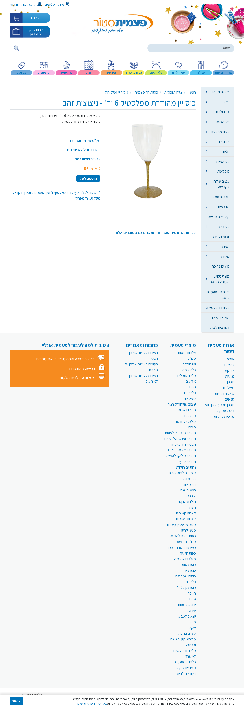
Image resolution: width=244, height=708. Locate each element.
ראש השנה (188, 490)
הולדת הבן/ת (187, 501)
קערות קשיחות (186, 513)
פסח (192, 599)
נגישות (229, 376)
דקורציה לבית (219, 327)
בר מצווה (189, 478)
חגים (226, 151)
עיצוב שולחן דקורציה (221, 184)
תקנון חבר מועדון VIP (219, 404)
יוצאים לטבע (220, 236)
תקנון (230, 382)
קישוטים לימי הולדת (182, 473)
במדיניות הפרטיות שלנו (92, 703)
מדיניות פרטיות (224, 416)
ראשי (192, 92)
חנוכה (192, 593)
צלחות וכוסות (220, 92)
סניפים (229, 399)
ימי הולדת (222, 111)
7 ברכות (190, 495)
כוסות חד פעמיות (146, 92)
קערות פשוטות (186, 518)
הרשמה (33, 4)
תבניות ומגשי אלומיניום (180, 438)
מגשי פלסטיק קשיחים (181, 524)
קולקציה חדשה (218, 216)
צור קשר (228, 370)
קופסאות (223, 171)
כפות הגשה (188, 553)
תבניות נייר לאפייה (183, 444)
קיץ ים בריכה (220, 266)
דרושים (229, 364)
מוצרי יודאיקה (220, 317)
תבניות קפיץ (187, 461)
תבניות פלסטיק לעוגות (180, 432)
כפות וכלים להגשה (183, 536)
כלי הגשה (222, 121)
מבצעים (223, 206)
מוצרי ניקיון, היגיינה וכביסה (219, 279)
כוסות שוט (189, 564)
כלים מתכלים (220, 131)
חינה (192, 507)
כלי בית (224, 226)
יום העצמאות (187, 604)
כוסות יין (190, 570)
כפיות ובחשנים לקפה (181, 547)
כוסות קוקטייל (186, 587)
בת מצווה (189, 484)
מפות (225, 246)
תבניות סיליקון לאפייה (181, 455)
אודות (230, 359)
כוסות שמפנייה (185, 576)
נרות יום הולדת (186, 467)
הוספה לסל (88, 178)
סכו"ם (192, 358)
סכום (226, 102)
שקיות (225, 256)
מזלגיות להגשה (185, 558)
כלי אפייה (222, 161)
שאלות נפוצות (224, 393)
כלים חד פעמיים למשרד (218, 294)
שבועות (190, 610)
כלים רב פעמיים (218, 307)
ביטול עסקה (225, 410)
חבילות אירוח (220, 197)
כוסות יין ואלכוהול (116, 92)
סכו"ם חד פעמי (185, 541)
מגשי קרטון (188, 530)
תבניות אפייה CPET (182, 450)
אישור (16, 701)
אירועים (224, 141)
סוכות (192, 427)
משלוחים (228, 387)
